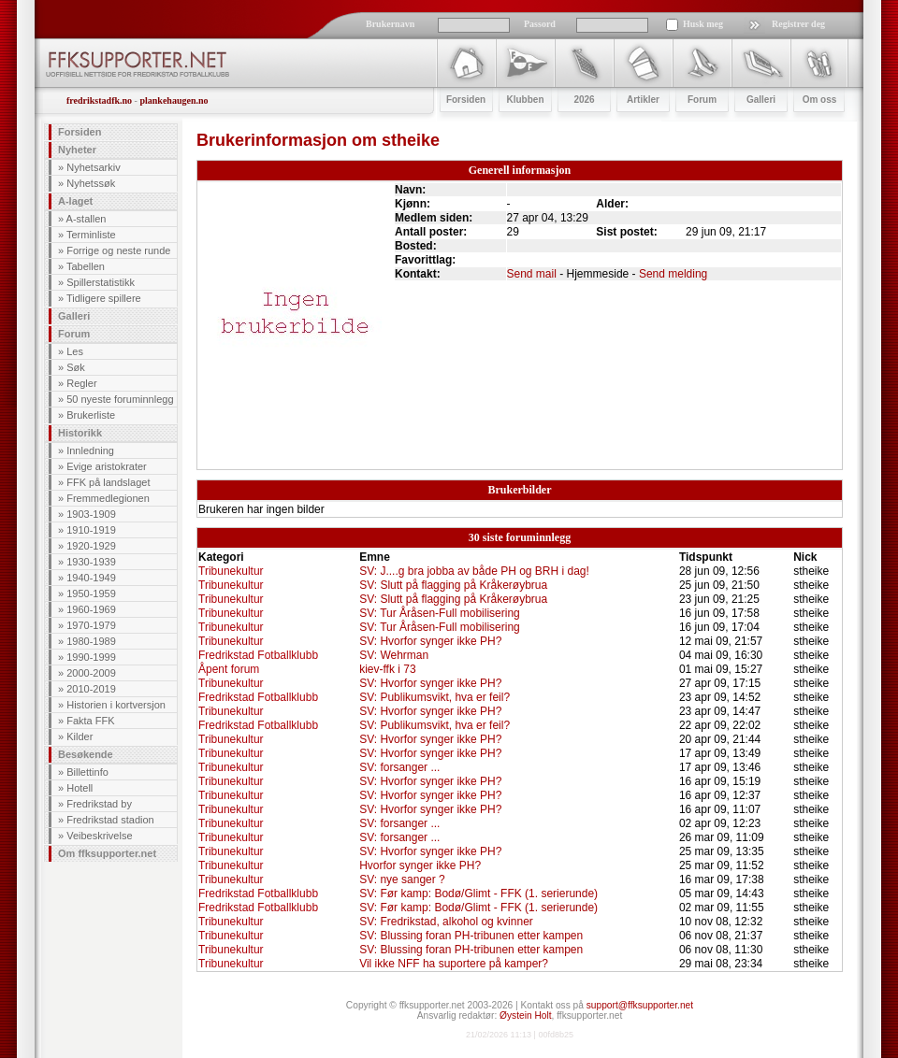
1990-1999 (91, 657)
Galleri (74, 316)
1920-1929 (91, 545)
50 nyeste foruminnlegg (119, 399)
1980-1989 (91, 641)
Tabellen (85, 266)
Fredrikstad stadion (110, 819)
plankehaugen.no (173, 100)
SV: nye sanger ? (402, 879)
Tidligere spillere (103, 298)
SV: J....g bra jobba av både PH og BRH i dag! (474, 571)
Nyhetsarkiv (93, 167)
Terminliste (91, 234)
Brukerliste (90, 415)
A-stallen (86, 218)
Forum (74, 333)
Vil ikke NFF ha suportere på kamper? (453, 963)
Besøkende (85, 754)
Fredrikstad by (99, 803)
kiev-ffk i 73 (387, 669)
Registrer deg (798, 24)
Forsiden (79, 131)
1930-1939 (91, 561)
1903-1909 (91, 514)
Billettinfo (87, 772)
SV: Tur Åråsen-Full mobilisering (439, 613)
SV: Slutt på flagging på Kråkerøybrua (453, 585)
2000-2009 (91, 673)
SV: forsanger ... (399, 767)
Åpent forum (228, 669)
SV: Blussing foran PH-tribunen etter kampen (471, 935)
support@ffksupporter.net (640, 1005)
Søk (75, 367)
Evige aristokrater (106, 466)
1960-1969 (91, 609)
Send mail (532, 273)
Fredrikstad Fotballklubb (258, 655)
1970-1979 (91, 625)
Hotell (79, 788)
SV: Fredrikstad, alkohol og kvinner (446, 921)
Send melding (673, 273)
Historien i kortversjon (116, 704)
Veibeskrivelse (99, 835)
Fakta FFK (90, 720)
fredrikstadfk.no (99, 100)
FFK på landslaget (108, 482)
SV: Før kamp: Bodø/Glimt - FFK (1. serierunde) (478, 893)
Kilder (79, 736)
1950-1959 (91, 593)
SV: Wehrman (393, 655)
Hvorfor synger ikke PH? (420, 865)
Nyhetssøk (90, 183)
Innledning (90, 450)
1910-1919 (91, 530)
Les (74, 351)
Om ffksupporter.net (107, 853)
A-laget (75, 201)
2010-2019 (91, 688)
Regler (81, 383)
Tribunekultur (231, 571)
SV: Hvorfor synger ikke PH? (430, 641)
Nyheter (77, 149)
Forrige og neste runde (118, 250)
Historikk (80, 432)
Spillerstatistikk (100, 282)
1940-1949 (91, 577)
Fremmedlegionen (108, 498)
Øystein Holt (525, 1015)
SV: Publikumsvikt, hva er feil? (434, 697)
